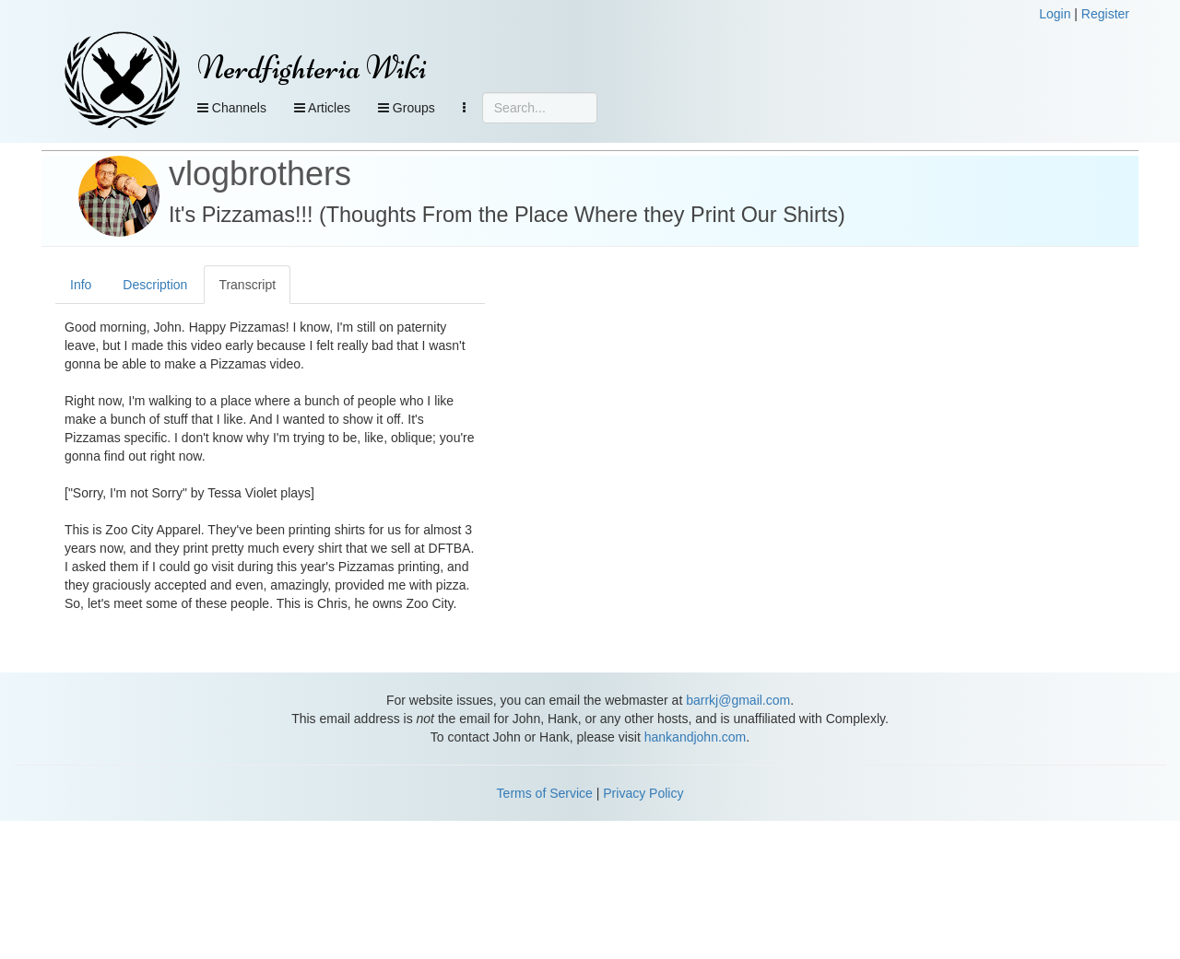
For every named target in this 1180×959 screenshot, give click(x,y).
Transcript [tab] (247, 284)
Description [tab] (155, 284)
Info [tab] (80, 284)
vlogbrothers (260, 174)
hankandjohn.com (695, 737)
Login (1054, 13)
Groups (406, 107)
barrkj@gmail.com (738, 700)
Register (1105, 13)
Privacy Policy (643, 793)
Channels (231, 107)
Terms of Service (545, 793)
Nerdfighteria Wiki (312, 68)
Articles (322, 107)
